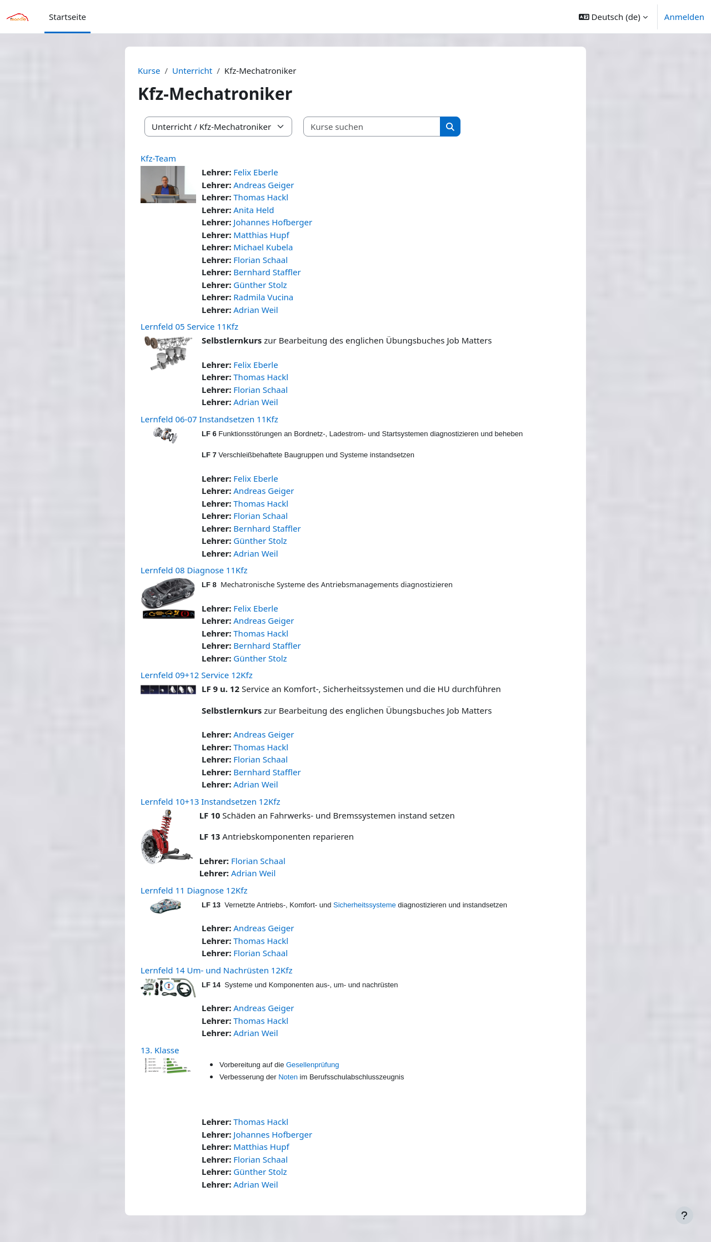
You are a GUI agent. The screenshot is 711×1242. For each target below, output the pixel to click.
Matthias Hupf (261, 234)
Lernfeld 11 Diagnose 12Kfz (194, 890)
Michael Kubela (263, 247)
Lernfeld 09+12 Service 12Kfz (197, 674)
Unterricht (192, 70)
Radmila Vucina (263, 296)
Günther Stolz (260, 284)
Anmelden (684, 16)
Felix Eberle (255, 172)
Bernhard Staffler (267, 271)
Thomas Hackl (260, 197)
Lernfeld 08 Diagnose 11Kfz (194, 569)
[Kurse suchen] (372, 127)
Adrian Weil (255, 309)
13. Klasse (160, 1050)
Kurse (149, 70)
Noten (288, 1077)
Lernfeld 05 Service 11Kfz (189, 326)
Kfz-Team (158, 158)
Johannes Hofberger (272, 222)
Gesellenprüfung (312, 1065)
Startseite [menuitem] (67, 16)
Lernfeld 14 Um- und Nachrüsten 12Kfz (216, 970)
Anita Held (253, 209)
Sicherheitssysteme (364, 905)
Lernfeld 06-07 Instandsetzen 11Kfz (209, 419)
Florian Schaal (260, 259)
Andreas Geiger (263, 184)
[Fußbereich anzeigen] (684, 1215)
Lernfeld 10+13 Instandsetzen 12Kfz (210, 801)
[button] (613, 16)
